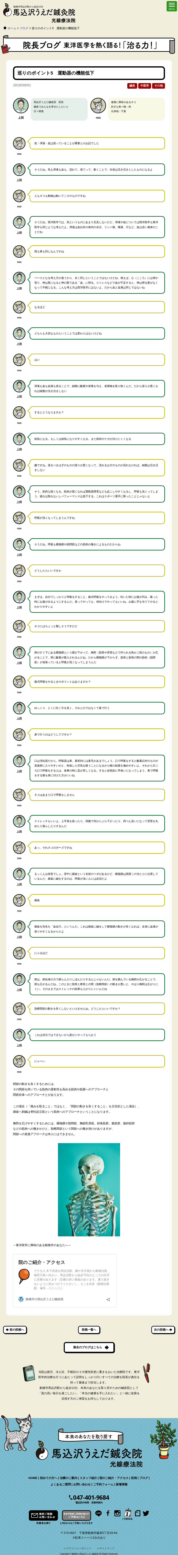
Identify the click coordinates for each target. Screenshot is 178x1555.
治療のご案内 (68, 1478)
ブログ (143, 1478)
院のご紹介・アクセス (114, 1478)
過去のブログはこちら (87, 1347)
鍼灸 (132, 85)
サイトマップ (107, 1548)
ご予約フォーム (103, 1484)
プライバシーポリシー (78, 1548)
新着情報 (121, 1484)
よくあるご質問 (61, 1484)
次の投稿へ (161, 1329)
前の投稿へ (17, 1329)
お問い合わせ (82, 1484)
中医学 (144, 85)
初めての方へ (48, 1478)
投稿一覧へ (89, 1329)
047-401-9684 (91, 1498)
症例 (134, 1478)
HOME (32, 1478)
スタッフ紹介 (88, 1478)
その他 (158, 85)
